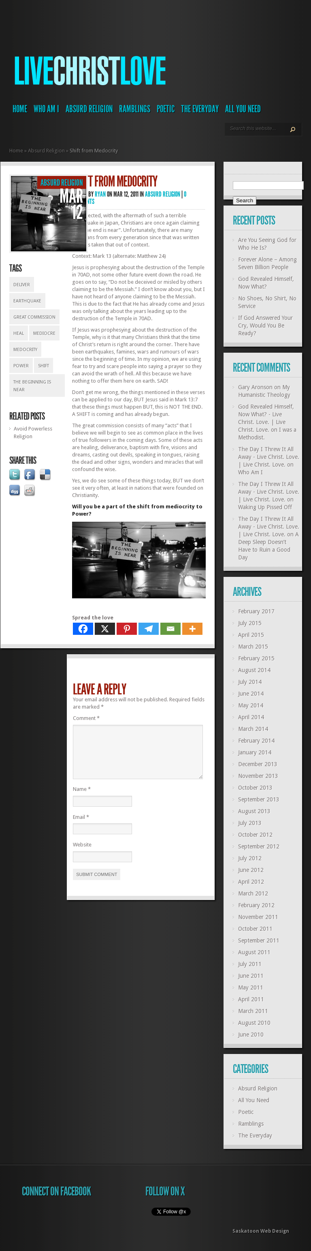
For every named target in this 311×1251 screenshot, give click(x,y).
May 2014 (250, 705)
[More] (192, 629)
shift (43, 365)
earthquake (27, 301)
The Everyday (200, 109)
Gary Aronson (255, 387)
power (21, 365)
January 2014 (254, 752)
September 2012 (258, 846)
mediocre (44, 333)
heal (18, 333)
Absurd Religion (89, 109)
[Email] (170, 629)
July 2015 (250, 623)
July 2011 (250, 964)
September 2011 (258, 940)
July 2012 (250, 858)
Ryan (100, 194)
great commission (34, 317)
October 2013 (255, 787)
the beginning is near (32, 385)
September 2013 (258, 799)
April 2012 (251, 881)
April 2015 (251, 635)
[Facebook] (83, 629)
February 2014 (256, 740)
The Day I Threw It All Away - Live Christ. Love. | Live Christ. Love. (268, 457)
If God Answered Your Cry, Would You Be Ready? (265, 325)
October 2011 (255, 928)
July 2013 (250, 823)
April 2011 (251, 999)
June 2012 (251, 870)
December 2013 (257, 764)
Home (20, 109)
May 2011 (250, 987)
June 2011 (251, 976)
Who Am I (46, 109)
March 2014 (253, 729)
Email (81, 827)
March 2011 (253, 1011)
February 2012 (256, 905)
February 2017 (256, 611)
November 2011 (258, 917)
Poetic (166, 109)
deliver (21, 284)
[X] (105, 629)
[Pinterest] (127, 629)
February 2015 (256, 658)
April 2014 (251, 717)
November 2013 (258, 776)
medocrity (25, 349)
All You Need (243, 109)
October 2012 (255, 834)
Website (82, 854)
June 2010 (251, 1034)
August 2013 (254, 811)
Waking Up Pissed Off (265, 507)
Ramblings (134, 109)
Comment (86, 718)
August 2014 (254, 670)
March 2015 (253, 646)
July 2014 (250, 682)
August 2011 (254, 952)
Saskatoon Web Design (260, 1231)
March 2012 (253, 893)
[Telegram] (148, 629)
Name (82, 799)
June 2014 (251, 693)
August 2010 (254, 1023)
